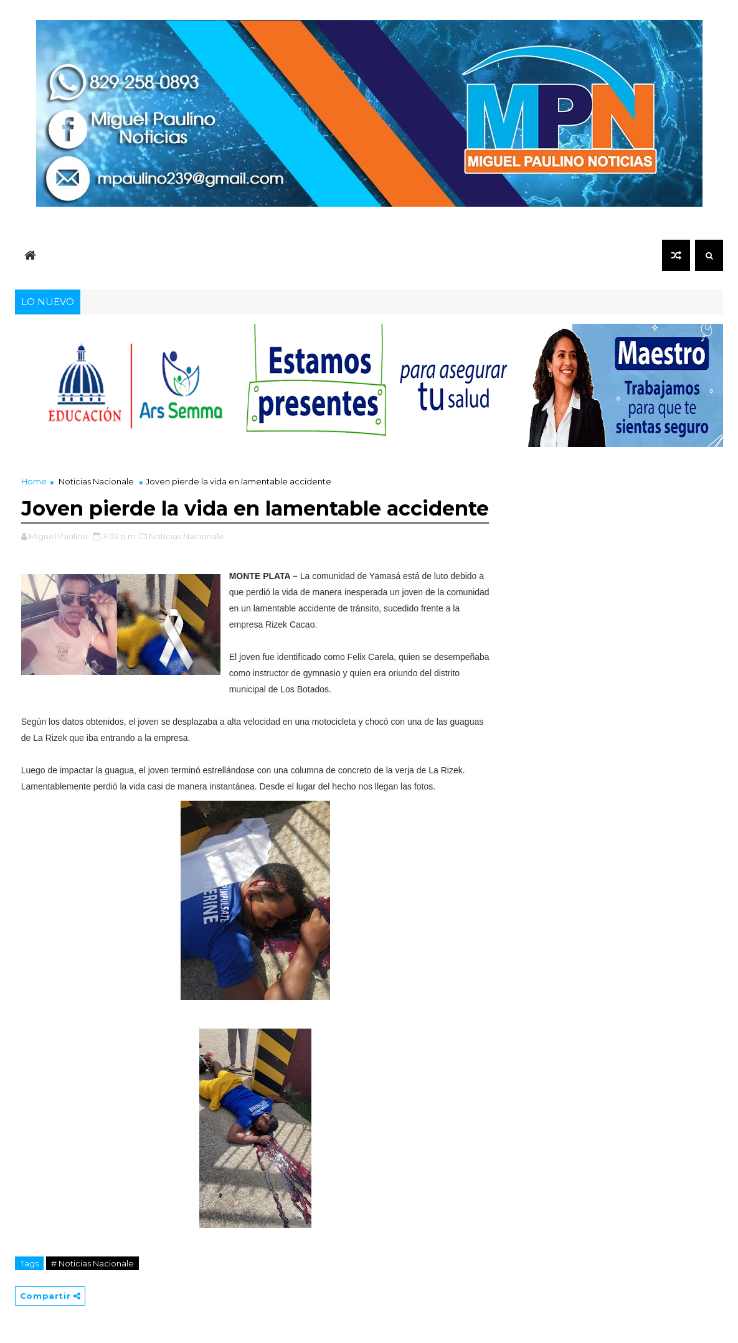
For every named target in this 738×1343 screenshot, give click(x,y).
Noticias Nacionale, (187, 536)
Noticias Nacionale (96, 481)
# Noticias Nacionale (92, 1263)
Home (34, 481)
